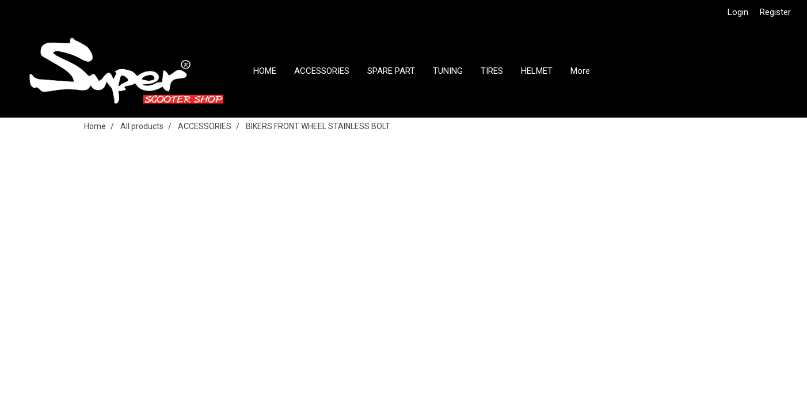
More (580, 71)
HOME (264, 71)
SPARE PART (391, 71)
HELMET (537, 71)
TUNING (448, 71)
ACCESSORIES (321, 71)
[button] (609, 71)
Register (775, 12)
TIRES (492, 71)
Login (738, 12)
